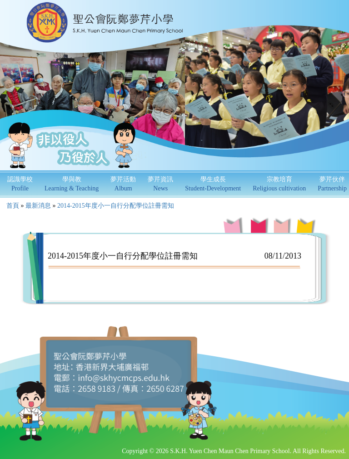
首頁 (12, 205)
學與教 (72, 184)
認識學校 (20, 184)
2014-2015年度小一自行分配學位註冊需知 (115, 205)
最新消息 (38, 205)
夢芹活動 (123, 184)
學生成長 (213, 184)
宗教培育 (279, 184)
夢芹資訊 (160, 184)
